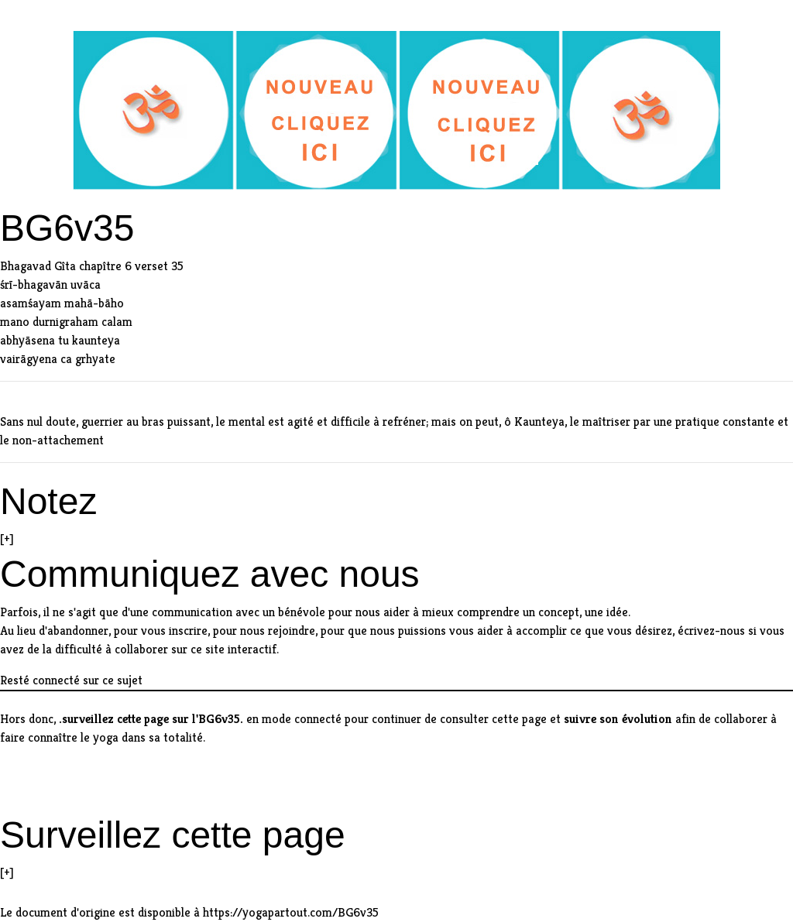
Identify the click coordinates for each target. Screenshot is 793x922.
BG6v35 (219, 719)
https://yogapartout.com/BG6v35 (291, 912)
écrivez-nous (711, 630)
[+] (7, 538)
